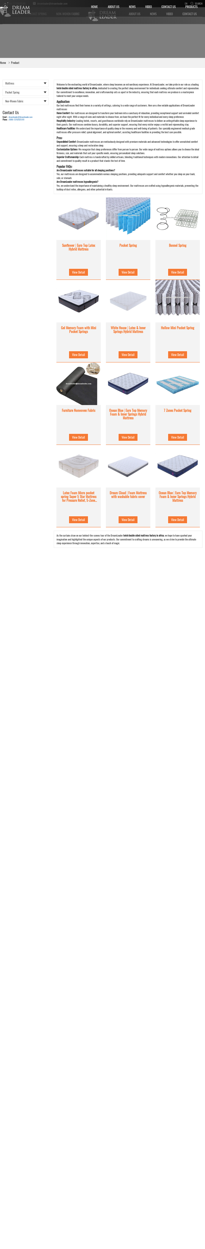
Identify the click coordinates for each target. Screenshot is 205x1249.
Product (15, 63)
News (132, 6)
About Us (113, 6)
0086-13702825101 (16, 119)
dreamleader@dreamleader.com (20, 116)
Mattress (9, 83)
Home (94, 6)
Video (148, 6)
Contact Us (168, 6)
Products (191, 6)
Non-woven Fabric (14, 101)
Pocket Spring (12, 92)
